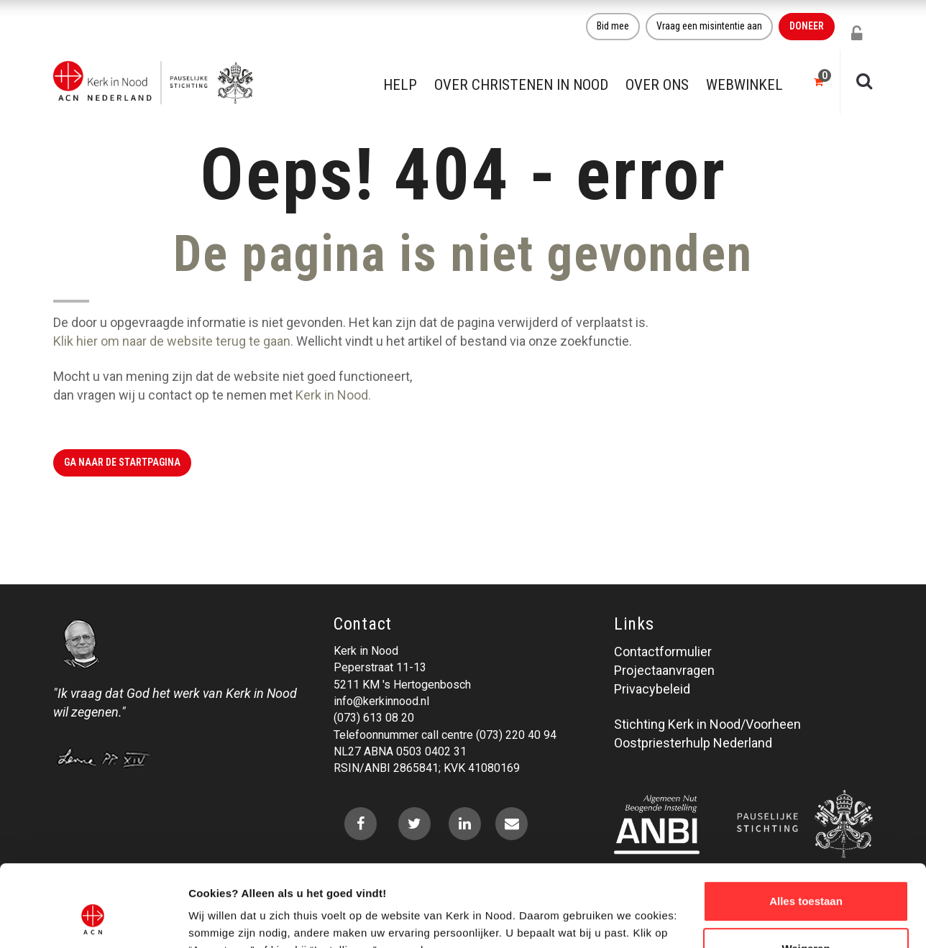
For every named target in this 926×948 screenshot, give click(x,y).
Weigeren (805, 878)
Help (400, 84)
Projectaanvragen (664, 670)
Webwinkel (744, 84)
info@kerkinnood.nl (381, 701)
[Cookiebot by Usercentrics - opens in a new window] (93, 920)
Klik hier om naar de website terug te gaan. (173, 341)
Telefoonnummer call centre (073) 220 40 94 (445, 735)
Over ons (657, 84)
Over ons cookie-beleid (248, 920)
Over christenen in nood (521, 84)
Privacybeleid (652, 688)
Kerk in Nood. (333, 394)
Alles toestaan (806, 831)
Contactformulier (663, 651)
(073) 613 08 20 (374, 717)
